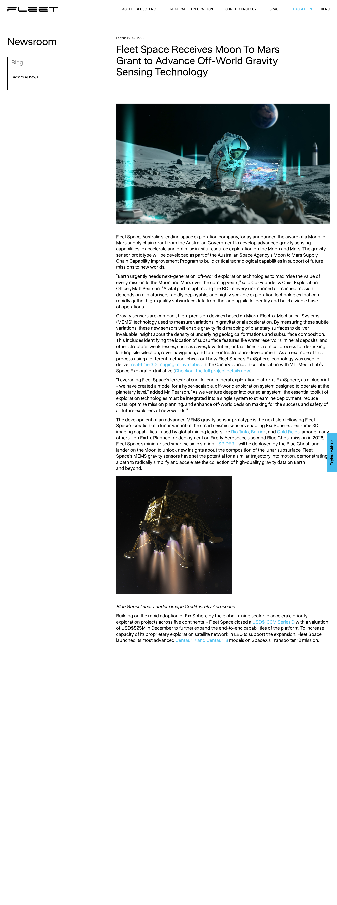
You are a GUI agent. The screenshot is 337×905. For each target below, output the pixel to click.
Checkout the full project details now (212, 371)
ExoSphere (303, 9)
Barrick (258, 432)
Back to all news (24, 77)
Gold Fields (288, 432)
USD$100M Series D (273, 622)
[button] (325, 9)
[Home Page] (32, 9)
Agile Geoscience (140, 9)
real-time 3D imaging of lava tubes (166, 364)
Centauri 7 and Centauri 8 (201, 640)
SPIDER (226, 444)
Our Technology (241, 9)
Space (275, 9)
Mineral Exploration (191, 9)
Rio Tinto (240, 432)
